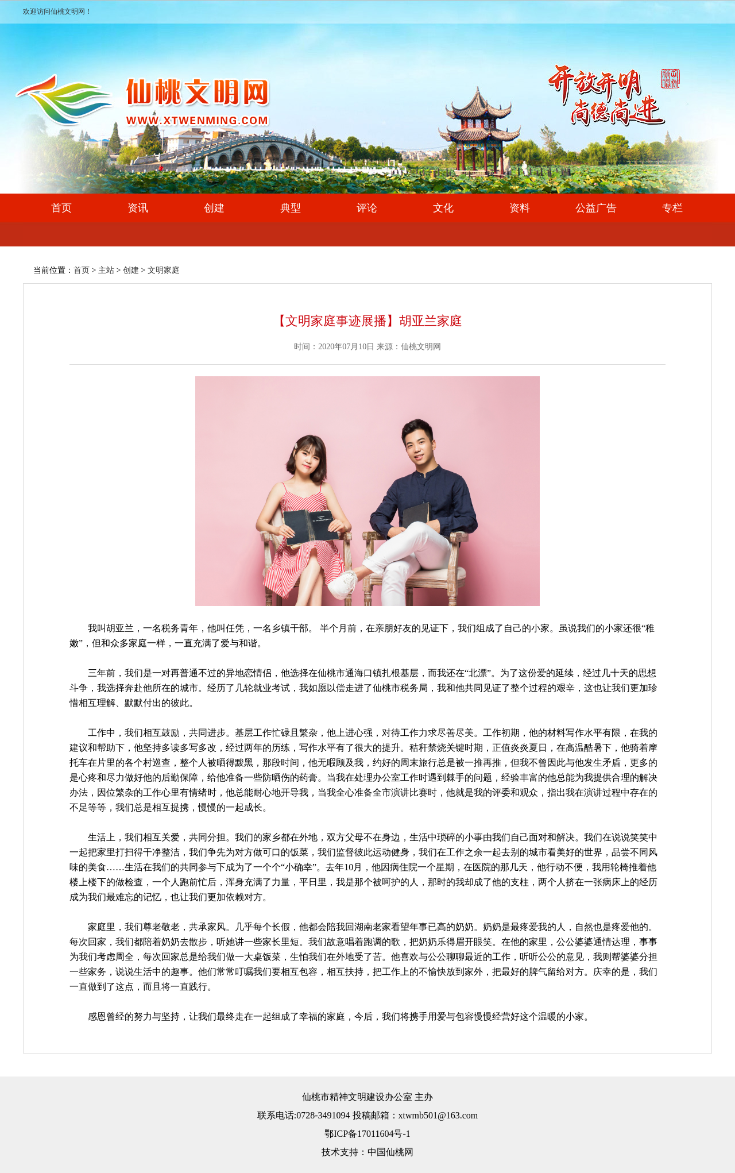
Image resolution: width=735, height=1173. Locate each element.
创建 (214, 208)
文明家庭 (164, 270)
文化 (443, 208)
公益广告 (596, 208)
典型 (290, 208)
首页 (61, 208)
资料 (519, 208)
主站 (106, 270)
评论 (367, 208)
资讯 (137, 208)
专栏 (672, 208)
